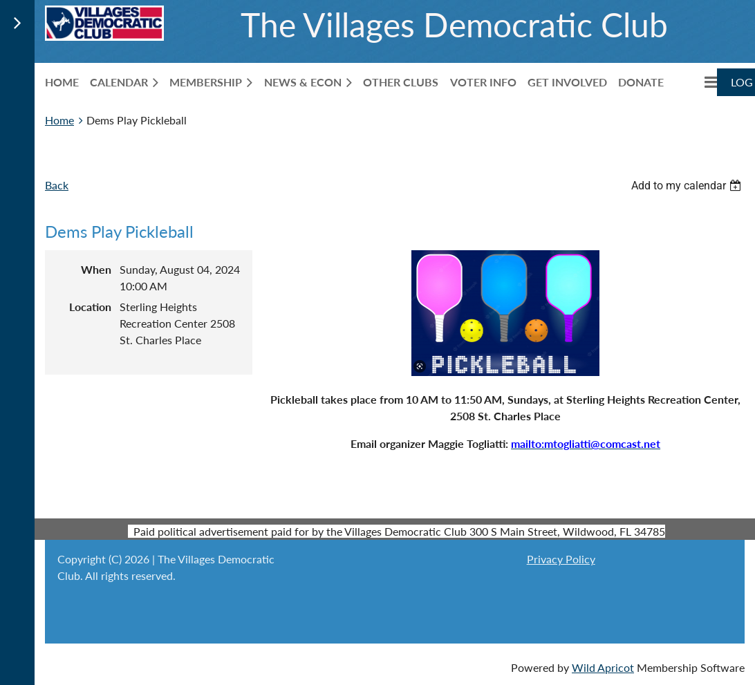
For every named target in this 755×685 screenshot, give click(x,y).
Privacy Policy (561, 558)
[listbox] (688, 185)
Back (56, 184)
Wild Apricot (603, 667)
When (96, 269)
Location (90, 306)
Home (59, 119)
